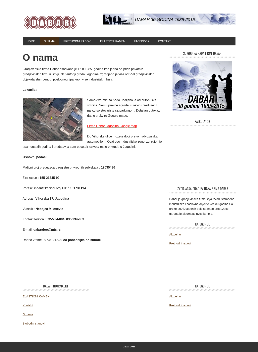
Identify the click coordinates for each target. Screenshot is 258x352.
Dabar (50, 21)
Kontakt (28, 305)
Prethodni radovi (180, 243)
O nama (28, 314)
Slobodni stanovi (34, 323)
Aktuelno (175, 234)
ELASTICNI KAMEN (36, 296)
